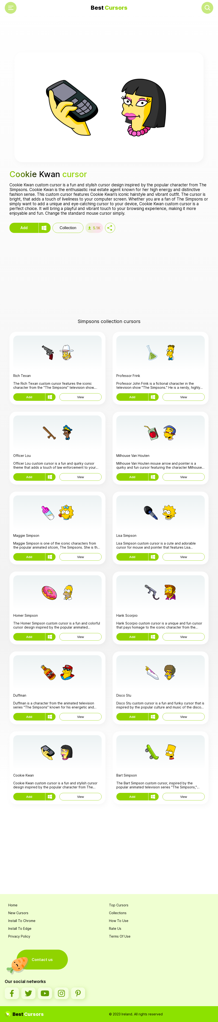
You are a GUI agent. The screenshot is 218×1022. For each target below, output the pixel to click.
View (80, 397)
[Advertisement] (109, 34)
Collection (68, 228)
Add (24, 228)
